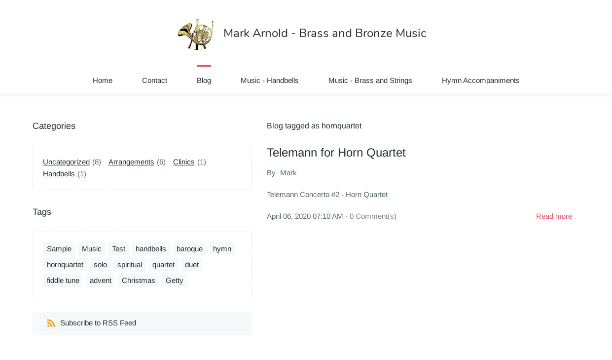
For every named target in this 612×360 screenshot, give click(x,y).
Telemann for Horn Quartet (336, 152)
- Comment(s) (370, 216)
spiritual (129, 264)
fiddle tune (63, 280)
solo (100, 264)
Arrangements (131, 162)
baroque (190, 248)
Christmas (138, 280)
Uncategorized (66, 162)
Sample (59, 248)
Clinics (184, 162)
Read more (554, 216)
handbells (151, 248)
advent (100, 280)
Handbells (59, 173)
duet (192, 264)
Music (92, 248)
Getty (174, 280)
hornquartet (65, 264)
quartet (163, 264)
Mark (288, 172)
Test (118, 248)
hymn (222, 248)
